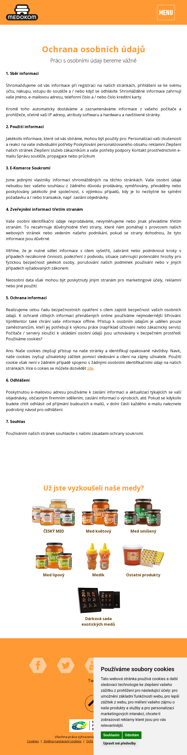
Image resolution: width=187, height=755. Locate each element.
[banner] (22, 12)
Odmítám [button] (132, 735)
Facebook (38, 665)
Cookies (33, 741)
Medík (98, 575)
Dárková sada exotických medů (98, 621)
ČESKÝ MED (53, 531)
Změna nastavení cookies (63, 741)
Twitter (65, 665)
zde (90, 368)
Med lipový (53, 575)
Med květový (98, 531)
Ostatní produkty (143, 575)
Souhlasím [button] (111, 735)
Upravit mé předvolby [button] (119, 743)
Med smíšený (143, 531)
